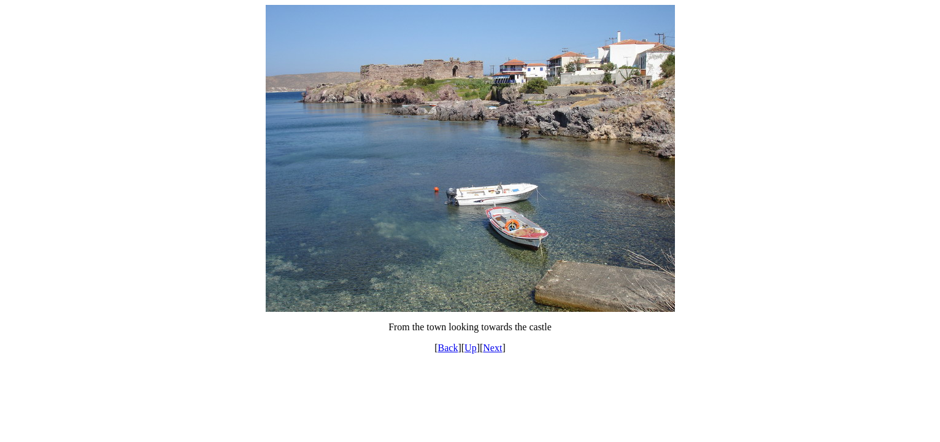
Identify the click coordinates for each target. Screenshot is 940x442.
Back (448, 348)
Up (470, 348)
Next (492, 348)
